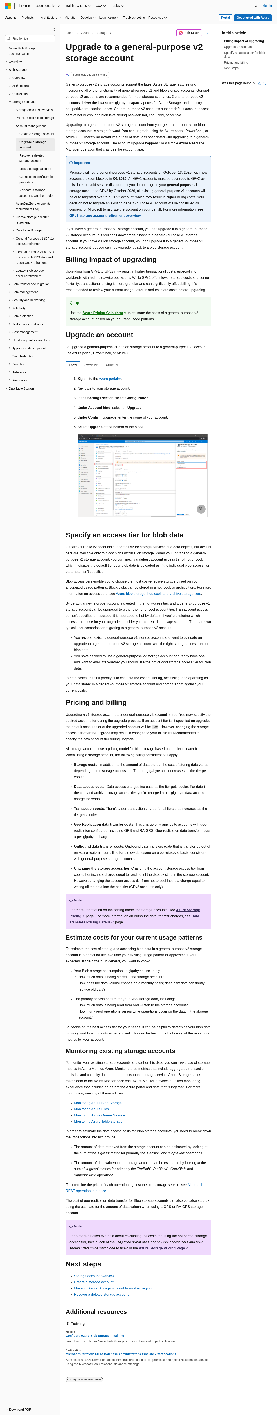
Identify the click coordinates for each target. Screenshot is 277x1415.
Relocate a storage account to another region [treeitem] (36, 192)
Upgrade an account (238, 47)
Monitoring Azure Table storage (98, 1121)
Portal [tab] (73, 365)
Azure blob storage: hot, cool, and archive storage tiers (158, 594)
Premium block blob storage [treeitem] (35, 118)
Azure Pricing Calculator (103, 313)
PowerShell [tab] (91, 365)
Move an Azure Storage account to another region (113, 1288)
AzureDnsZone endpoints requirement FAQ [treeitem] (33, 206)
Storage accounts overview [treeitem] (34, 110)
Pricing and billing (236, 62)
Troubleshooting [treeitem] (23, 356)
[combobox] (30, 38)
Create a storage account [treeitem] (36, 134)
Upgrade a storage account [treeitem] (32, 144)
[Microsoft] (8, 6)
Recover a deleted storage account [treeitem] (31, 158)
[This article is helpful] (259, 83)
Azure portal (108, 379)
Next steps (231, 68)
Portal (225, 17)
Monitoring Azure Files (91, 1109)
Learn (70, 33)
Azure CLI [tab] (112, 365)
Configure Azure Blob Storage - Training (95, 1335)
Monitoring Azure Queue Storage (99, 1115)
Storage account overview (94, 1276)
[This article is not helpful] (265, 83)
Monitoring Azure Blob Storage (98, 1103)
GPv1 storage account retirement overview (105, 215)
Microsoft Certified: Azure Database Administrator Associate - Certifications (121, 1354)
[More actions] (207, 32)
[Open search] (256, 6)
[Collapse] (53, 29)
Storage (101, 33)
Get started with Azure (253, 17)
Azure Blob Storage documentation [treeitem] (22, 51)
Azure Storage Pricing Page (162, 1248)
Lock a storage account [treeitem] (35, 169)
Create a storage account (94, 1282)
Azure (85, 33)
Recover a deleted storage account (101, 1294)
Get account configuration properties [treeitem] (36, 179)
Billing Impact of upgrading (244, 41)
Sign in (267, 5)
